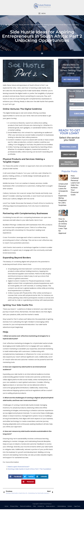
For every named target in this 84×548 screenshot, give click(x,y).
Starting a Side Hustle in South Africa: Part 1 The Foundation (29, 469)
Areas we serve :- (50, 506)
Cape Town (77, 506)
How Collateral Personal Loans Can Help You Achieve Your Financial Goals (75, 185)
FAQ (34, 506)
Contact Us (41, 506)
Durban (70, 506)
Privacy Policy (14, 506)
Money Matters (24, 25)
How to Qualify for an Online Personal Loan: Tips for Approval (63, 226)
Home (7, 25)
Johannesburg (61, 506)
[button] (42, 13)
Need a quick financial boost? (18, 467)
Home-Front (14, 25)
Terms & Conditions (25, 506)
